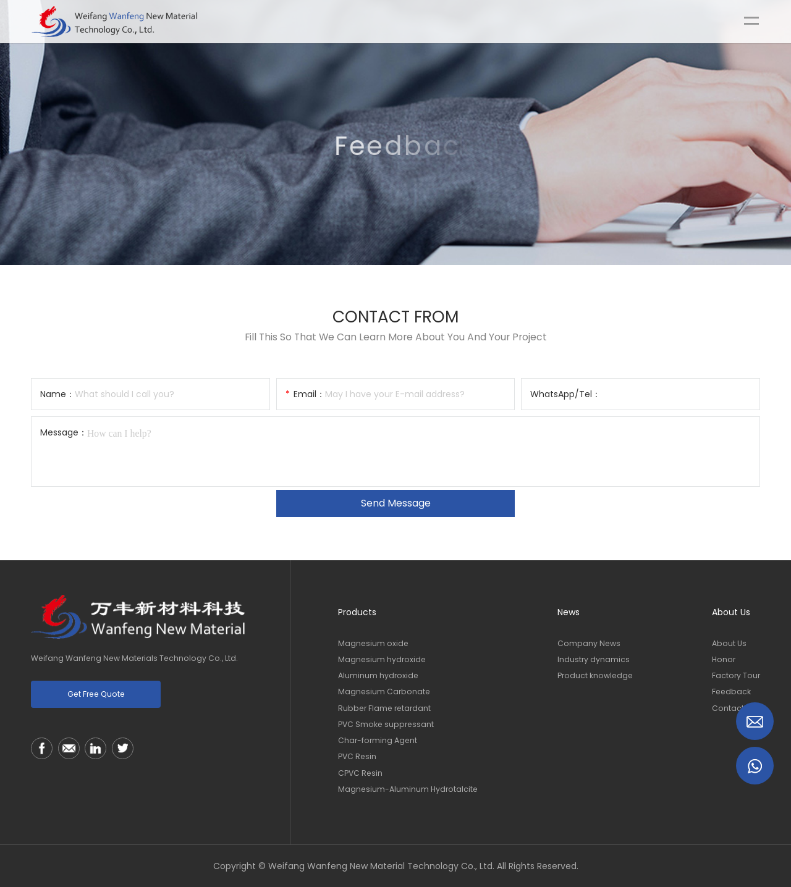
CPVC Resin (360, 773)
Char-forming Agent (377, 740)
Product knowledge (595, 675)
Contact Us (733, 708)
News (568, 612)
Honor (723, 659)
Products (357, 612)
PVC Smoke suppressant (386, 724)
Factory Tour (736, 675)
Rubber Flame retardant (384, 708)
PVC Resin (357, 756)
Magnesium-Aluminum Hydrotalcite (408, 789)
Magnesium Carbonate (384, 691)
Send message (396, 503)
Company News (588, 643)
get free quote (96, 694)
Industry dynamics (593, 659)
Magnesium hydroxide (382, 659)
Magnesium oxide (373, 643)
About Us (731, 612)
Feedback (731, 691)
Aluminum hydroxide (378, 675)
